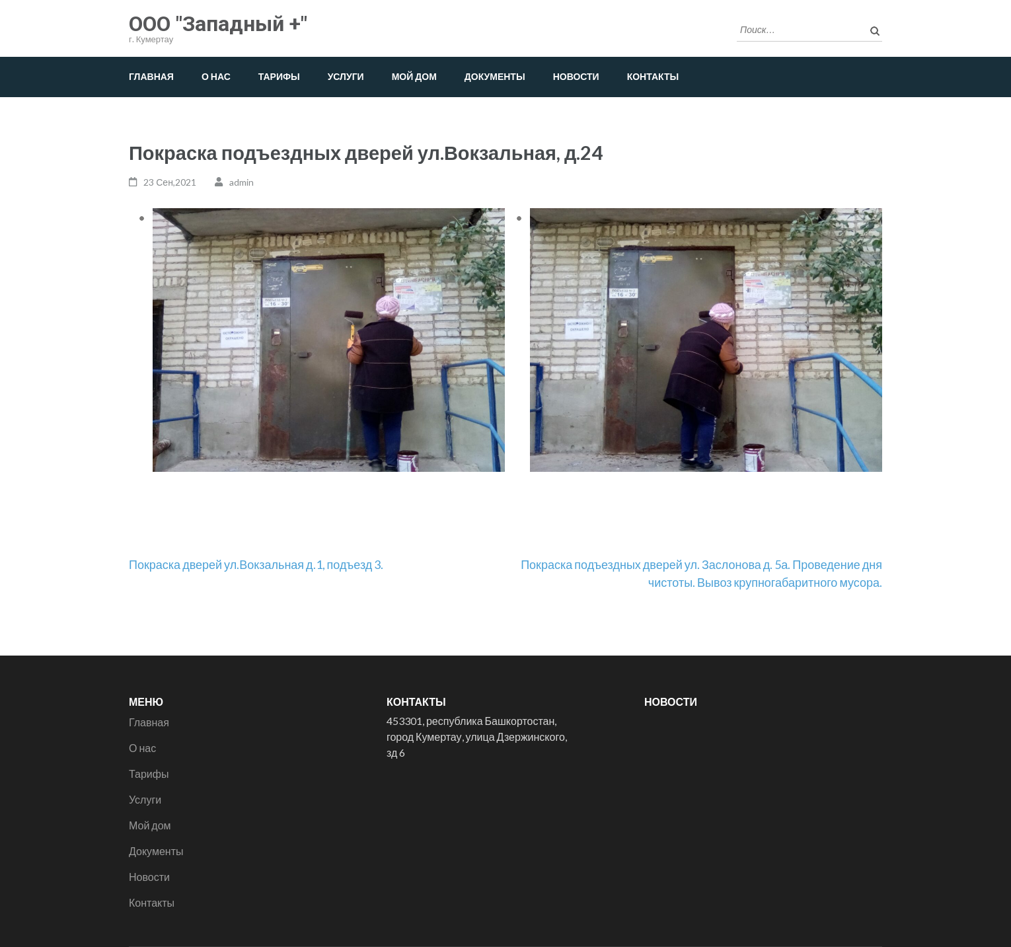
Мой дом (414, 76)
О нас (216, 76)
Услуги (346, 76)
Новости (576, 76)
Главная (151, 76)
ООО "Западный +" (218, 23)
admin (241, 182)
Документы (495, 76)
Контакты (653, 76)
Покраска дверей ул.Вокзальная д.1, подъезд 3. (256, 564)
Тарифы (279, 76)
